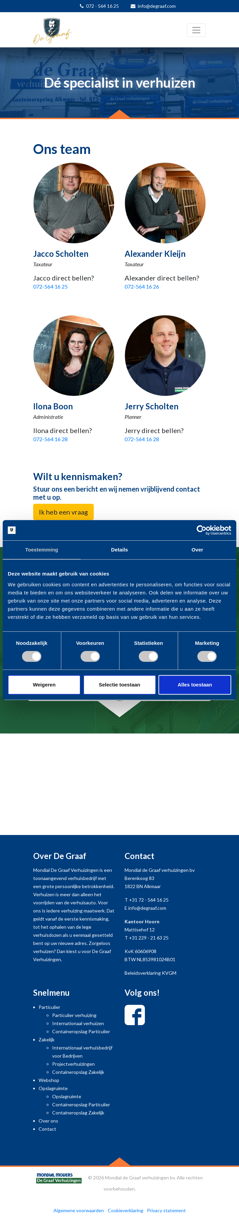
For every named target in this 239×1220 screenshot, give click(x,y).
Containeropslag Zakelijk (78, 1072)
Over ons (48, 1121)
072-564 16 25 (50, 286)
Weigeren (44, 684)
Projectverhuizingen (73, 1064)
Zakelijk (47, 1039)
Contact (47, 1129)
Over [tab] (197, 549)
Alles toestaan (195, 684)
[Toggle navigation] (196, 30)
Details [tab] (119, 549)
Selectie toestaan (119, 684)
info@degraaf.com (157, 6)
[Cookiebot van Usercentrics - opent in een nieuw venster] (201, 530)
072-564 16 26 (142, 286)
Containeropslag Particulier (81, 1031)
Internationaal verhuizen (78, 1023)
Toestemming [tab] (41, 549)
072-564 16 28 (50, 439)
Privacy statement (166, 1210)
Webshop (49, 1080)
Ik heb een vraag (63, 512)
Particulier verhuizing (74, 1015)
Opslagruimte (53, 1088)
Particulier (49, 1007)
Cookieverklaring (125, 1210)
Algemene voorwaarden (78, 1210)
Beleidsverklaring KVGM (150, 973)
